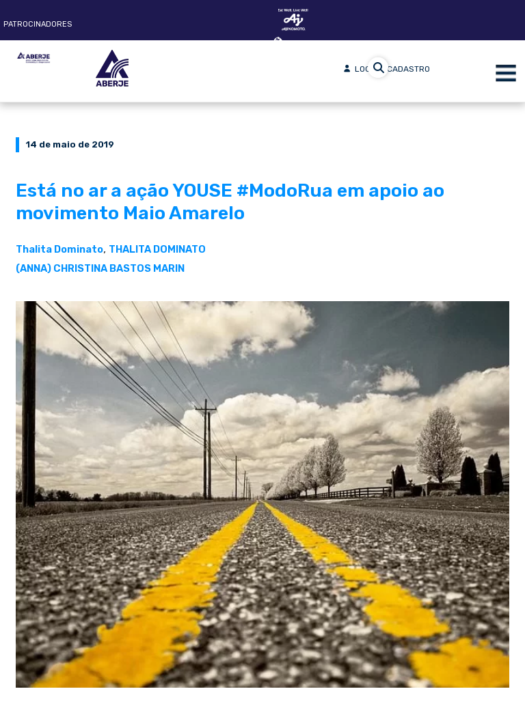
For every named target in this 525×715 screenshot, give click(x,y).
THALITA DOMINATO (157, 249)
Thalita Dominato (59, 249)
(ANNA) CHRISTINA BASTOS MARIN (100, 268)
